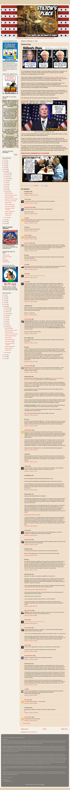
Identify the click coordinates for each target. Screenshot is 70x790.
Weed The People (9, 193)
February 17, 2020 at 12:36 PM (31, 449)
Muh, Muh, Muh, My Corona (11, 195)
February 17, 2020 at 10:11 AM (31, 342)
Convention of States (6, 256)
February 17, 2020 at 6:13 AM (30, 269)
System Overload (8, 213)
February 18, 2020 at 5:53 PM (30, 703)
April (6, 187)
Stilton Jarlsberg (28, 610)
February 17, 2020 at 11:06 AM (31, 372)
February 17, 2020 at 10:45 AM (31, 361)
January (7, 217)
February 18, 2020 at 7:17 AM (30, 569)
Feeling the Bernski (9, 197)
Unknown (26, 235)
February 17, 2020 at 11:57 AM (31, 425)
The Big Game (8, 215)
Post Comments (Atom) (32, 732)
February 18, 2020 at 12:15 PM (31, 659)
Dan (25, 218)
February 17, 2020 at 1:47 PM (30, 471)
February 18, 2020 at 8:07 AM (30, 606)
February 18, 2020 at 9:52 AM (30, 623)
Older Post (64, 729)
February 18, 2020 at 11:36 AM (31, 651)
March (6, 189)
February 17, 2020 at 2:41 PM (30, 489)
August (6, 180)
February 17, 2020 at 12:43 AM (31, 203)
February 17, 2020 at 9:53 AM (30, 333)
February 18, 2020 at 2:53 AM (30, 555)
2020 (5, 171)
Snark (25, 273)
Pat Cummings (27, 319)
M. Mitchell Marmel (28, 207)
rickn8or (26, 199)
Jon (25, 689)
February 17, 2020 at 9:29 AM (30, 314)
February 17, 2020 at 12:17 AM (31, 195)
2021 (5, 169)
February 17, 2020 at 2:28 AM (30, 230)
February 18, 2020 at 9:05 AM (30, 615)
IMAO (3, 258)
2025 (5, 161)
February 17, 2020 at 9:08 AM (30, 301)
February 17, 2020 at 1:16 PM (30, 461)
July (6, 182)
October (7, 176)
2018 (5, 221)
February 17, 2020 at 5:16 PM (30, 535)
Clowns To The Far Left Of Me (11, 199)
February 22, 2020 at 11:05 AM (31, 712)
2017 (5, 223)
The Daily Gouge (6, 261)
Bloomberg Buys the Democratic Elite (32, 514)
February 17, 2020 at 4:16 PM (30, 526)
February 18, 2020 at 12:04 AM (31, 544)
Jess (25, 264)
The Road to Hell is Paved (10, 200)
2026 (5, 160)
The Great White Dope (10, 204)
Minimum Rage (8, 202)
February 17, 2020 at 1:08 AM (30, 213)
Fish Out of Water (28, 243)
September (7, 178)
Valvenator (26, 699)
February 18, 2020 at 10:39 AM (31, 640)
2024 (5, 163)
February (7, 191)
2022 (5, 167)
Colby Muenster (28, 430)
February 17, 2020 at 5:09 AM (30, 260)
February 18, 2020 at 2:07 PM (30, 695)
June (6, 184)
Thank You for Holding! (10, 206)
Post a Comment (26, 723)
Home (44, 729)
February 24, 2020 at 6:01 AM (30, 720)
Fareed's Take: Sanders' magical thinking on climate (35, 589)
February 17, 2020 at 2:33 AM (30, 238)
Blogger (42, 784)
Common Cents (5, 255)
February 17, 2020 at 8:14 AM (30, 277)
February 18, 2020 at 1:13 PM (30, 684)
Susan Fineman (28, 717)
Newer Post (24, 729)
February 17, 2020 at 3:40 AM (30, 250)
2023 (5, 165)
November (7, 174)
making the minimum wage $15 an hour (54, 77)
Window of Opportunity (10, 211)
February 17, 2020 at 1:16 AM (30, 223)
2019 (5, 219)
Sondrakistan (5, 260)
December (7, 173)
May (6, 186)
